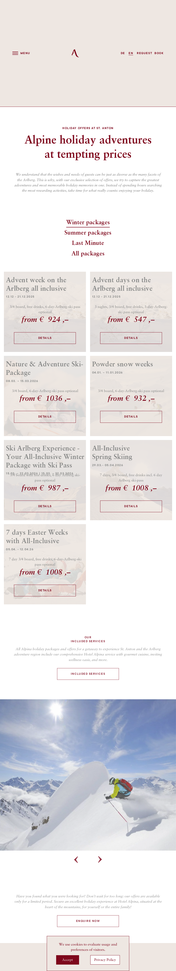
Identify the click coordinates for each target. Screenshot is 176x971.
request (144, 53)
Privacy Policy (105, 960)
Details (45, 338)
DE (123, 53)
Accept (67, 960)
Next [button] (100, 878)
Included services (88, 692)
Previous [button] (76, 878)
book (159, 53)
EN (131, 53)
